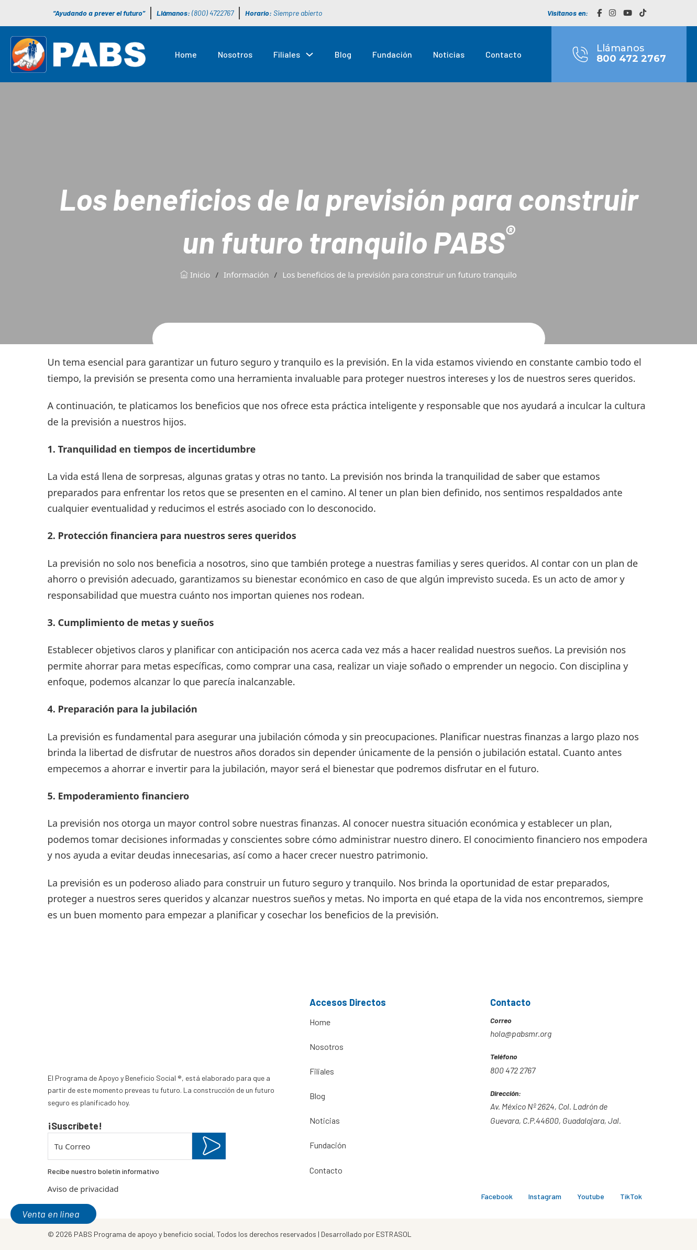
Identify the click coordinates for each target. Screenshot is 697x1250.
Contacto (503, 54)
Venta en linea (51, 1214)
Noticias (448, 54)
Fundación (392, 54)
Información (246, 274)
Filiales (286, 54)
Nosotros (235, 54)
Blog (343, 54)
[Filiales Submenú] (309, 54)
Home (186, 54)
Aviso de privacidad (83, 1188)
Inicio (195, 274)
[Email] (120, 1146)
